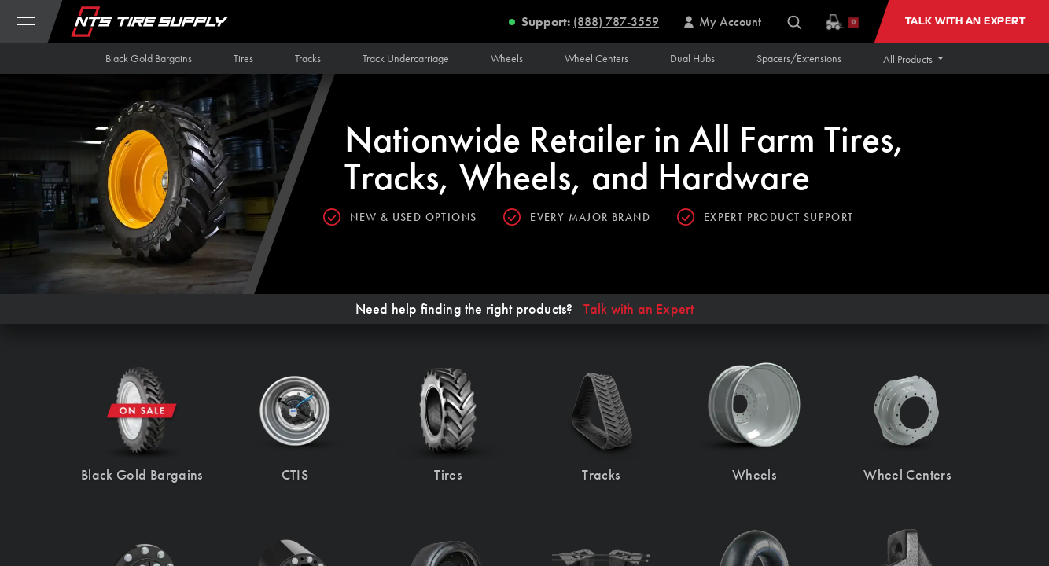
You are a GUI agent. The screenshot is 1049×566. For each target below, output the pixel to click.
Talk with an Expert (638, 309)
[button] (913, 59)
